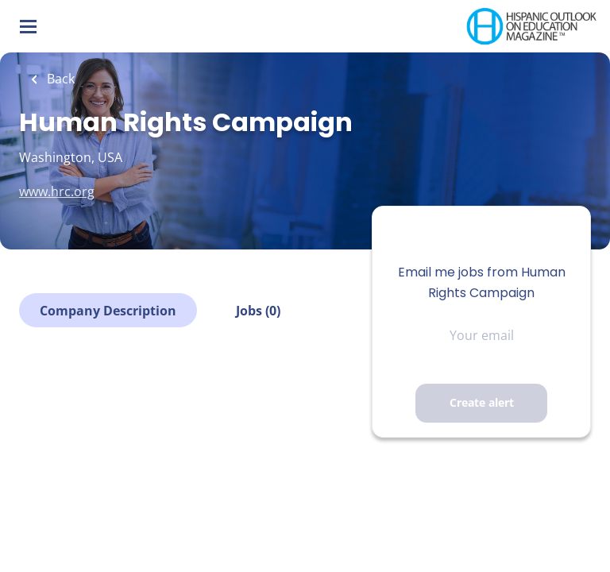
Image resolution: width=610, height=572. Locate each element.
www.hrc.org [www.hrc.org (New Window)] (57, 191)
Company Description (108, 310)
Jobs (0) (258, 310)
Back (59, 78)
